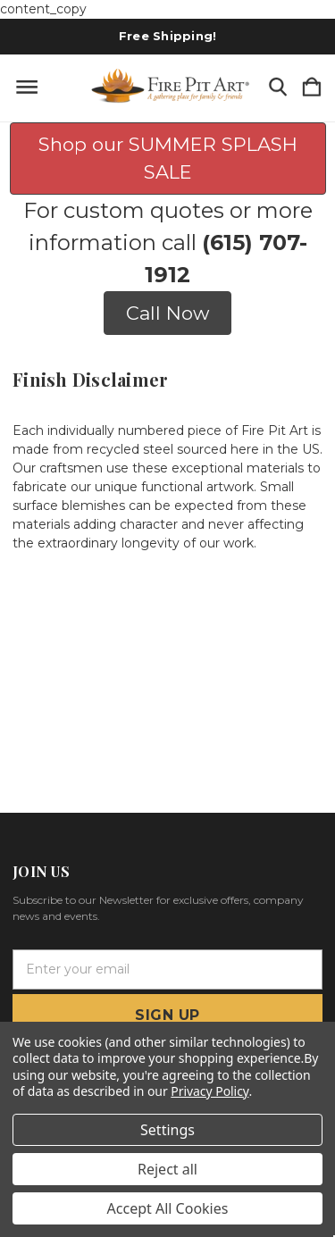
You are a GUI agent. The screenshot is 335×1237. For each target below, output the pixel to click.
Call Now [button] (167, 313)
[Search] (278, 88)
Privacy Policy (209, 1090)
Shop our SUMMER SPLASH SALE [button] (167, 158)
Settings (167, 1130)
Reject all (167, 1169)
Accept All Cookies (168, 1208)
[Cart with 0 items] (312, 88)
